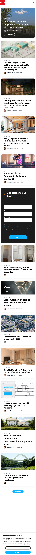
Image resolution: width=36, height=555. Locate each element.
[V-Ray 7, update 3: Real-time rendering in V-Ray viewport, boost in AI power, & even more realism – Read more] (18, 134)
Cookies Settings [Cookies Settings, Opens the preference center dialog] (18, 548)
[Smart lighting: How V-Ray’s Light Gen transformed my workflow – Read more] (18, 363)
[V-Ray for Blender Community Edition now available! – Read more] (18, 169)
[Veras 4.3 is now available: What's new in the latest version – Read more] (18, 296)
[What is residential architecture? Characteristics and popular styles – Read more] (18, 434)
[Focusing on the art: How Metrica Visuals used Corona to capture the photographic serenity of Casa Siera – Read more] (18, 96)
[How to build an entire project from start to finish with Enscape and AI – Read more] (18, 23)
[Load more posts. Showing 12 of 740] (18, 491)
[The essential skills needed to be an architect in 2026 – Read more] (18, 330)
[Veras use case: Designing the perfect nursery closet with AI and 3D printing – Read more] (18, 261)
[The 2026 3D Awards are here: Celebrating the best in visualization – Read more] (18, 469)
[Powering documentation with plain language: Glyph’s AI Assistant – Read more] (18, 397)
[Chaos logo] (2, 2)
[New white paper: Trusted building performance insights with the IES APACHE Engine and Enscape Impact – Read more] (18, 58)
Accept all (18, 552)
